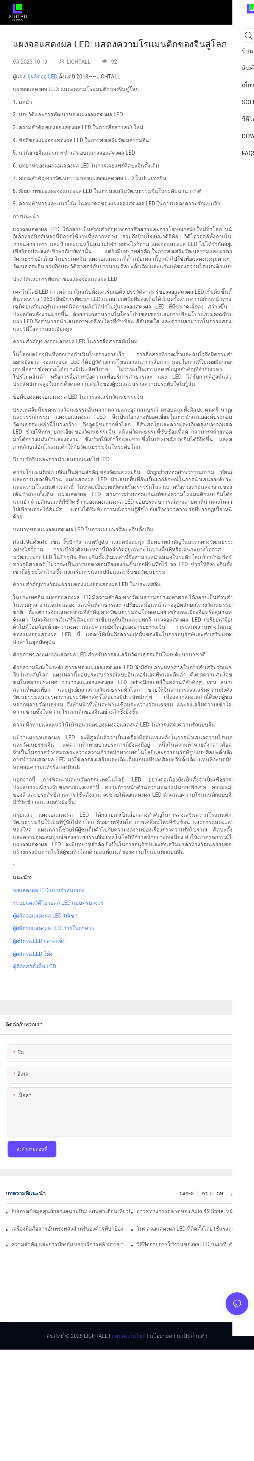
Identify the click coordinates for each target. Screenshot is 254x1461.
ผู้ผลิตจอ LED (42, 77)
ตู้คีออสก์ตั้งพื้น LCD (34, 966)
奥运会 (238, 1193)
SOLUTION (212, 1193)
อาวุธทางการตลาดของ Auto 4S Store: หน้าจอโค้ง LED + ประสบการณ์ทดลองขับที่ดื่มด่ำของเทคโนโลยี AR (192, 1211)
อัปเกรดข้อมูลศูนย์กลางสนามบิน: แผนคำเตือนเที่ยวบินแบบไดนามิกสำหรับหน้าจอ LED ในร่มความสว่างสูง (70, 1211)
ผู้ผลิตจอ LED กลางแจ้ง (39, 941)
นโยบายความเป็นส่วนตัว (177, 1336)
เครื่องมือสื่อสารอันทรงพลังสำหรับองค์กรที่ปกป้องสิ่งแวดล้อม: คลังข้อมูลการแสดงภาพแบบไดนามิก (67, 1229)
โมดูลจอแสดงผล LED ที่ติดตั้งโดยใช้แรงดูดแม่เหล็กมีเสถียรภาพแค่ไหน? (192, 1229)
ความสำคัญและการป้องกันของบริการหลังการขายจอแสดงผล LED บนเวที (67, 1244)
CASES (187, 1193)
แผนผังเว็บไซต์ (127, 1336)
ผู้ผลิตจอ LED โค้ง (33, 954)
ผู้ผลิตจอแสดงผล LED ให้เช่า (45, 916)
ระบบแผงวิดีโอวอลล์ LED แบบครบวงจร (58, 903)
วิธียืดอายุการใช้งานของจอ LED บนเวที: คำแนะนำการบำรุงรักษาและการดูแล (192, 1244)
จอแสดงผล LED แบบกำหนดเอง (49, 890)
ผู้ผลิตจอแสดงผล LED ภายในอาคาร (54, 928)
